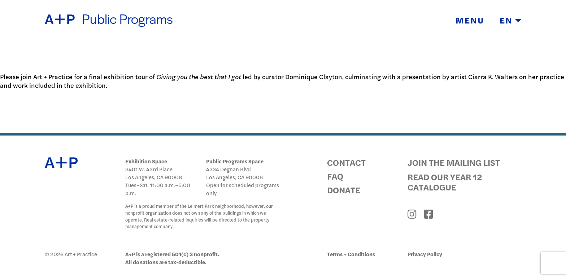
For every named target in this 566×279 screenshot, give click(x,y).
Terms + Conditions (351, 254)
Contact (346, 162)
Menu (470, 20)
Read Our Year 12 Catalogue (445, 182)
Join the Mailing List (454, 162)
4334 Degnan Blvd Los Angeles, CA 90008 (234, 173)
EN (510, 20)
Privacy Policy (425, 254)
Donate (343, 190)
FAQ (335, 176)
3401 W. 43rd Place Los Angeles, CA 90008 (153, 173)
